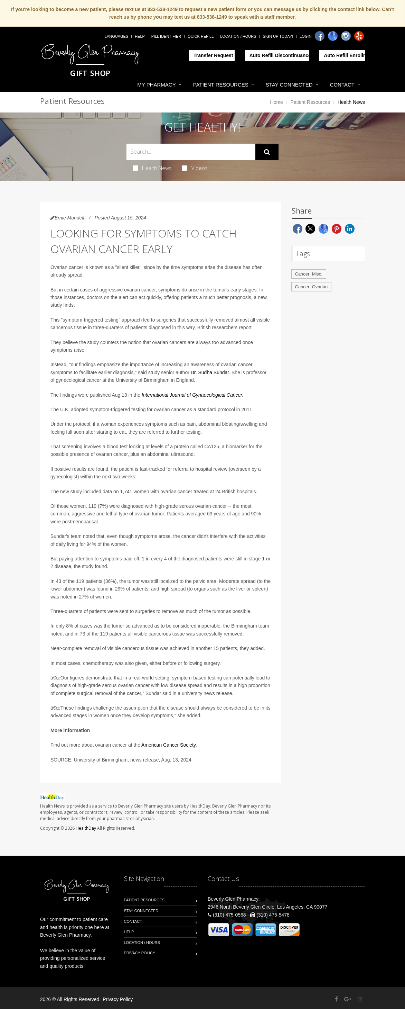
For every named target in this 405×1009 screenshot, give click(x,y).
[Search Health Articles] (190, 152)
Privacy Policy (140, 953)
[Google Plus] (347, 999)
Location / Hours (238, 36)
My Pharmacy (156, 85)
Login (305, 36)
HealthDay (86, 828)
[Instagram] (346, 36)
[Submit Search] (267, 152)
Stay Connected (289, 85)
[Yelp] (359, 36)
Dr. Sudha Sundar (210, 372)
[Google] (333, 36)
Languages (116, 36)
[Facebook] (319, 36)
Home (276, 102)
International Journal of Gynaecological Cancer (192, 395)
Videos (195, 167)
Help (140, 36)
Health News (152, 167)
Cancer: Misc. (308, 274)
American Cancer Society (168, 745)
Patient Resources (220, 85)
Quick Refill (201, 36)
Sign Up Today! (278, 36)
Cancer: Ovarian (311, 286)
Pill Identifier (166, 36)
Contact (342, 85)
